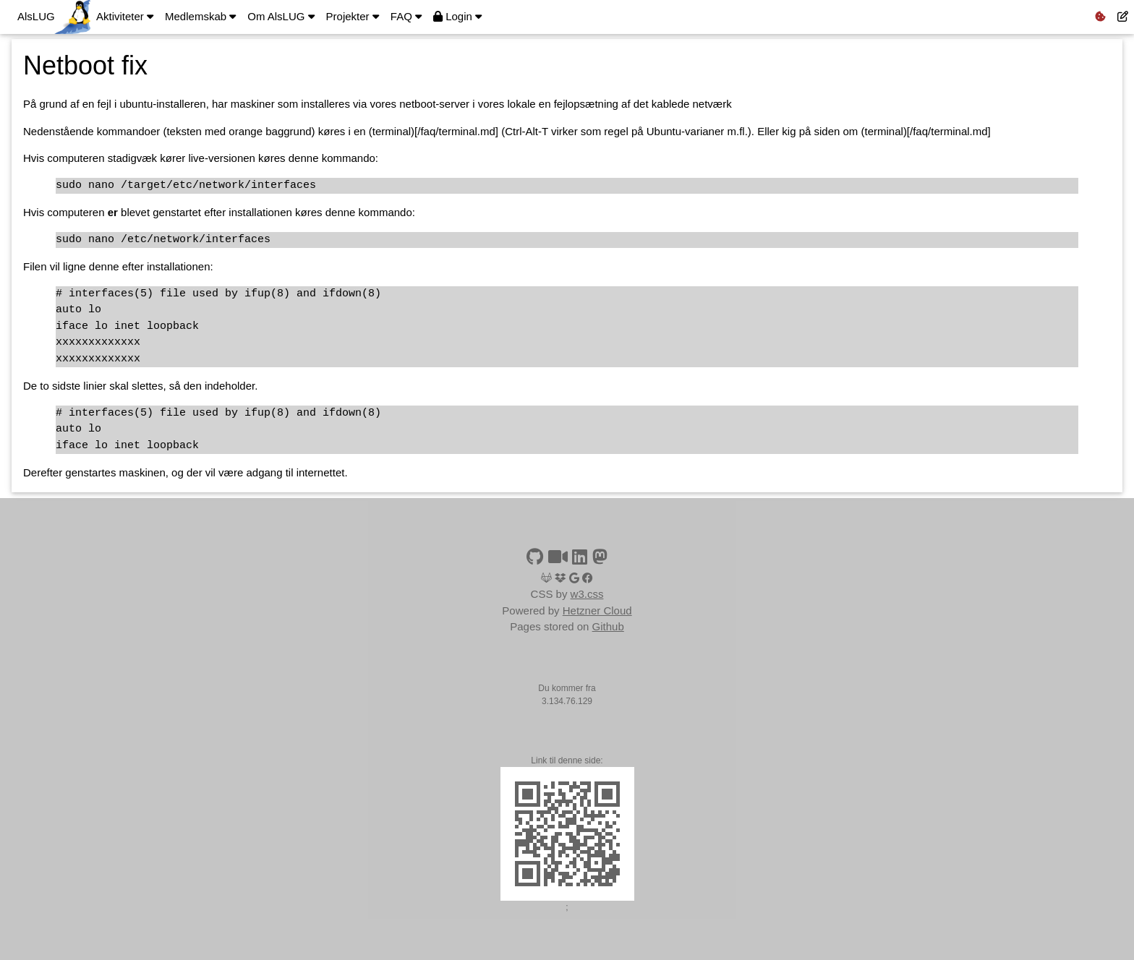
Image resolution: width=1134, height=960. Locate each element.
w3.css (587, 594)
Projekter (352, 16)
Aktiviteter (124, 16)
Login (457, 16)
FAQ (406, 16)
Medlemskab (200, 16)
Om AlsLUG (280, 16)
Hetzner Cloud (597, 610)
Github (608, 626)
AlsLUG (36, 16)
